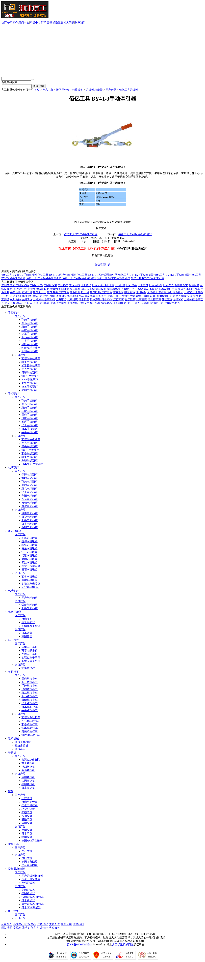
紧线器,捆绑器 (94, 89)
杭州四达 (26, 299)
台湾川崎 (41, 288)
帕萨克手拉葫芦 (30, 347)
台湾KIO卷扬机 (30, 759)
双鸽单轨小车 (29, 699)
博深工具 (26, 292)
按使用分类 (62, 89)
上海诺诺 (61, 299)
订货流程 (42, 927)
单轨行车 (13, 671)
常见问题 (69, 22)
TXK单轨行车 (29, 728)
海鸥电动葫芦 (29, 478)
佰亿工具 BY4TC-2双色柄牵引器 (57, 274)
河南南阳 (147, 295)
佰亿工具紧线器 (128, 89)
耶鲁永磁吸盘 (29, 576)
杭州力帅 (15, 299)
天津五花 (183, 288)
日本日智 (120, 285)
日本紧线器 (28, 900)
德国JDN (21, 303)
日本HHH (107, 299)
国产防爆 (26, 851)
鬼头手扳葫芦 (29, 446)
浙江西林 (78, 295)
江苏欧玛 (95, 292)
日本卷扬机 (28, 787)
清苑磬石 (106, 303)
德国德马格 (113, 288)
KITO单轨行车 (30, 720)
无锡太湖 (135, 295)
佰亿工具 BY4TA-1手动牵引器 (44, 278)
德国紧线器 (28, 893)
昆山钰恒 (95, 303)
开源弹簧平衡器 (30, 625)
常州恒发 (181, 295)
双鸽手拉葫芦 (29, 326)
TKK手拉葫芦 (29, 386)
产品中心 (35, 22)
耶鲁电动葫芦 (29, 520)
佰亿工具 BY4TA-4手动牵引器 (136, 274)
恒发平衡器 (28, 622)
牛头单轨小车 (29, 710)
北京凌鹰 (141, 299)
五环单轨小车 (29, 696)
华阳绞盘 (26, 823)
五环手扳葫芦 (29, 421)
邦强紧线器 (28, 882)
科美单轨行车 (29, 731)
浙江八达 (10, 295)
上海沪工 (126, 288)
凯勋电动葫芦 (29, 502)
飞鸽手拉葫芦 (29, 319)
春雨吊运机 (165, 292)
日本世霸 (108, 285)
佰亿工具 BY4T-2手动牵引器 (80, 234)
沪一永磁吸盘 (29, 552)
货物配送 (57, 22)
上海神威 (189, 299)
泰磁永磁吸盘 (29, 580)
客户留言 (30, 927)
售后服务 (54, 927)
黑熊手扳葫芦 (29, 414)
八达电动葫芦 (29, 499)
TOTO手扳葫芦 (30, 449)
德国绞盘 (26, 837)
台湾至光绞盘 (29, 801)
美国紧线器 (28, 889)
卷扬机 (12, 752)
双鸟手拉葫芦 (29, 323)
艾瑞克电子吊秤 (30, 657)
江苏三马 (106, 292)
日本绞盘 (26, 833)
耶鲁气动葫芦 (29, 608)
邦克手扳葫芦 (29, 442)
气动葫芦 (13, 590)
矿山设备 (13, 911)
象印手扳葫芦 (29, 460)
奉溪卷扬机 (28, 770)
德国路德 (75, 288)
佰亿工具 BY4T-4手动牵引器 (135, 234)
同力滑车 (194, 288)
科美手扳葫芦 (29, 457)
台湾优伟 (29, 288)
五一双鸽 (137, 288)
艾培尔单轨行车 (30, 717)
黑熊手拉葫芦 (29, 344)
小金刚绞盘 (28, 808)
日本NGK (32, 303)
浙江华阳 (33, 295)
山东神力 (101, 295)
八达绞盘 (26, 816)
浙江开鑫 (132, 303)
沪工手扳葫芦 (29, 425)
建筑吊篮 (20, 749)
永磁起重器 (14, 530)
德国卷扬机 (28, 784)
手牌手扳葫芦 (29, 411)
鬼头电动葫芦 (29, 523)
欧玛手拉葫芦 (29, 351)
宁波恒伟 (192, 295)
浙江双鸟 (160, 288)
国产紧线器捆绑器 (32, 875)
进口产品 (20, 354)
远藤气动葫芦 (29, 604)
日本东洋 (168, 285)
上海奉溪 (72, 303)
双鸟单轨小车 (29, 692)
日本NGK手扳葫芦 (32, 464)
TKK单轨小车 (29, 706)
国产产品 (111, 89)
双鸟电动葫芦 (29, 488)
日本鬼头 (131, 285)
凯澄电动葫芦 (29, 506)
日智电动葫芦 (29, 516)
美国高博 (74, 285)
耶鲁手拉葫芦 (29, 383)
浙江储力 (55, 295)
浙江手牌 (171, 288)
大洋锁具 (152, 292)
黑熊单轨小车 (29, 678)
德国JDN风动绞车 (31, 840)
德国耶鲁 (63, 288)
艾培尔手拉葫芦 (30, 358)
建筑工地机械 (23, 742)
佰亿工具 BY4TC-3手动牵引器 (19, 274)
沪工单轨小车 (29, 703)
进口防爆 (26, 858)
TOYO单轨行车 (30, 735)
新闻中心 (23, 22)
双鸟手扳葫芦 (29, 404)
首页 (4, 22)
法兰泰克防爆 (29, 865)
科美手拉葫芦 (29, 361)
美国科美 (63, 285)
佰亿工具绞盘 (29, 805)
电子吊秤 (13, 640)
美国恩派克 (50, 285)
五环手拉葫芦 (29, 337)
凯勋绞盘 (26, 819)
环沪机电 (67, 295)
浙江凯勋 (21, 295)
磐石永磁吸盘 (29, 569)
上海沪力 (112, 295)
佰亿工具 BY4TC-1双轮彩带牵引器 (96, 274)
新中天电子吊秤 (30, 661)
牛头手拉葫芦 (29, 340)
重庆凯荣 (90, 295)
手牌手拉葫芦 (29, 330)
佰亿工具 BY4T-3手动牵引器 (113, 278)
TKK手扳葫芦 (29, 428)
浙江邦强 (44, 295)
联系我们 (80, 22)
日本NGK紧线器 (31, 907)
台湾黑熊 (194, 285)
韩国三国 (167, 299)
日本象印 (86, 285)
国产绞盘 (26, 798)
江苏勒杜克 (119, 303)
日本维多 (143, 285)
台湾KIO (178, 299)
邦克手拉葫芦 (29, 369)
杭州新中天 (156, 303)
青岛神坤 (177, 292)
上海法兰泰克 (58, 303)
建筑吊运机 (21, 745)
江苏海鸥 (52, 292)
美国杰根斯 (36, 285)
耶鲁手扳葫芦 (29, 453)
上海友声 (84, 303)
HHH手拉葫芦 (29, 379)
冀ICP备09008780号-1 (79, 944)
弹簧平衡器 (14, 611)
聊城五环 (129, 292)
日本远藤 (97, 285)
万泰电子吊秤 (29, 650)
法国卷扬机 (28, 780)
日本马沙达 (155, 285)
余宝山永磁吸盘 (30, 566)
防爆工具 (13, 844)
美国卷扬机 (28, 777)
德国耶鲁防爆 (29, 861)
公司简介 (12, 22)
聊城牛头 (141, 292)
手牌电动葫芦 (29, 474)
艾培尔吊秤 (28, 668)
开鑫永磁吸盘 (29, 537)
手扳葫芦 (13, 393)
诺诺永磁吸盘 (29, 555)
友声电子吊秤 (29, 654)
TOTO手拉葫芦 (30, 376)
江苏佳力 (63, 292)
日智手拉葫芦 (29, 372)
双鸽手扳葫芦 (29, 407)
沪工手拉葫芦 (29, 333)
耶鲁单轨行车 (29, 724)
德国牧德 (100, 288)
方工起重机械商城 (123, 944)
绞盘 (10, 791)
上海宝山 (189, 292)
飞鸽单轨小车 (29, 689)
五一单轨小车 (29, 682)
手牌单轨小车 (29, 685)
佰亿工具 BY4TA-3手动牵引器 (172, 274)
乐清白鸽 (158, 295)
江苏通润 (118, 292)
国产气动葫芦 (29, 597)
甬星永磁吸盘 (29, 548)
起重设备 (77, 89)
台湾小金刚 (16, 288)
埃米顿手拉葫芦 (30, 365)
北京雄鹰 (72, 299)
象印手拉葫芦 (29, 390)
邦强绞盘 (26, 812)
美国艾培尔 (8, 285)
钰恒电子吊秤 (29, 647)
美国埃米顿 (22, 285)
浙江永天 (169, 295)
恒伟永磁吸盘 (29, 541)
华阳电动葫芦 (29, 495)
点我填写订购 (102, 264)
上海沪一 (38, 299)
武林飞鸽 (149, 288)
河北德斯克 (154, 299)
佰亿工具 (10, 303)
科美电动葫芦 (29, 513)
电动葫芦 (13, 467)
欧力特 (85, 292)
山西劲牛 (124, 295)
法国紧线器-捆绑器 (32, 896)
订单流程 (46, 22)
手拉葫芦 (13, 312)
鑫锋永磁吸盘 (29, 545)
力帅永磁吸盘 (29, 559)
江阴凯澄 (75, 292)
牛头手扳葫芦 (29, 432)
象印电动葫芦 (29, 527)
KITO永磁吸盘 (30, 587)
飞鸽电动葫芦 (29, 481)
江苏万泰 (143, 303)
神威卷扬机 (28, 766)
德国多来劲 (88, 288)
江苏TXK (118, 299)
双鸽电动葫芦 (29, 485)
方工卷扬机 (28, 763)
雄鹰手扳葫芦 (29, 418)
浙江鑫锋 (44, 303)
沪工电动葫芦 (29, 492)
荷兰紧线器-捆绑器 (32, 904)
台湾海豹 (52, 288)
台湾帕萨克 (181, 285)
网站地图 (6, 927)
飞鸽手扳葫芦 (29, 400)
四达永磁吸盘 (29, 562)
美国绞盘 (26, 830)
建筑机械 (13, 738)
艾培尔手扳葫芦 (30, 439)
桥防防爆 (15, 292)
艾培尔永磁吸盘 (30, 583)
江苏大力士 (39, 292)
